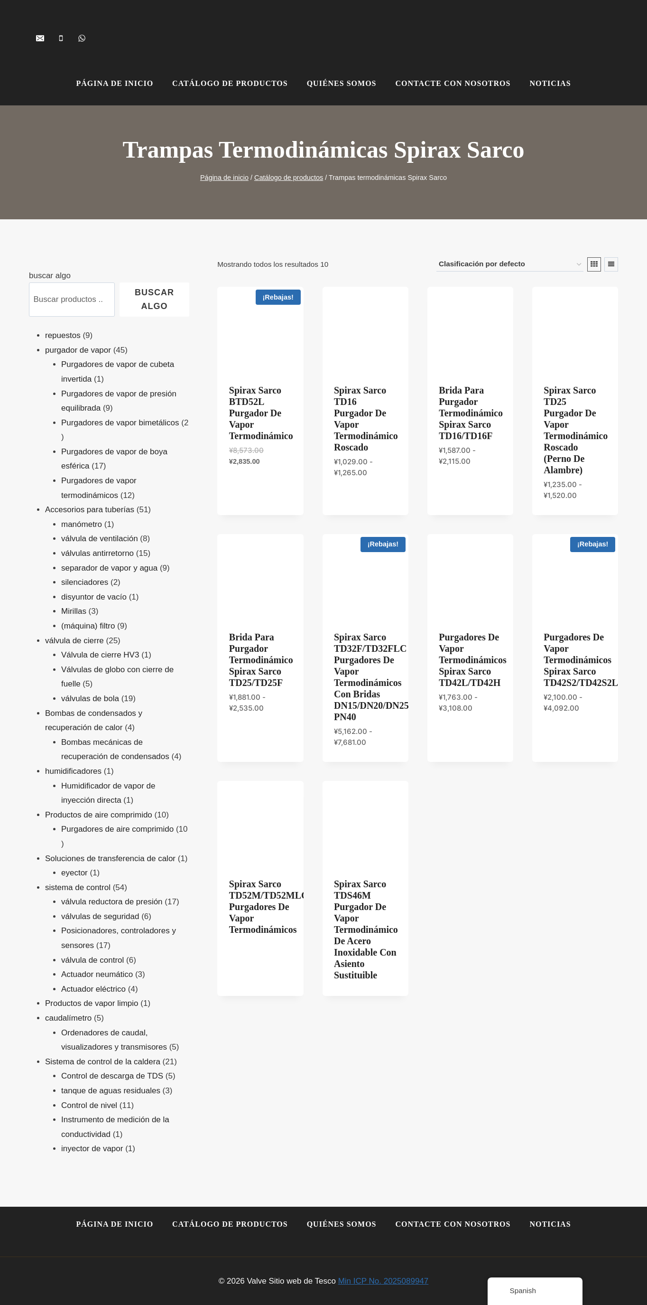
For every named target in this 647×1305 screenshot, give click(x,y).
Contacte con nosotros (452, 83)
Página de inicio (114, 83)
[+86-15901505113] (61, 38)
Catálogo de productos (230, 83)
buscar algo (50, 275)
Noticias (550, 83)
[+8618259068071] (82, 38)
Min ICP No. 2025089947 (383, 1281)
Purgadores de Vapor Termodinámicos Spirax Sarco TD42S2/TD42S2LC (584, 660)
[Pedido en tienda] (509, 264)
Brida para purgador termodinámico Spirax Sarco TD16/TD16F (471, 413)
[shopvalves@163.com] (40, 38)
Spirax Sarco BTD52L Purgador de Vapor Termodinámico (261, 413)
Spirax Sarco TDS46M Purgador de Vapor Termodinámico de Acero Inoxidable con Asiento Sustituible (366, 929)
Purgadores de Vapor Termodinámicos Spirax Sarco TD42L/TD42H (473, 660)
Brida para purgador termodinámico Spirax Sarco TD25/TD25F (261, 660)
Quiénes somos (342, 83)
